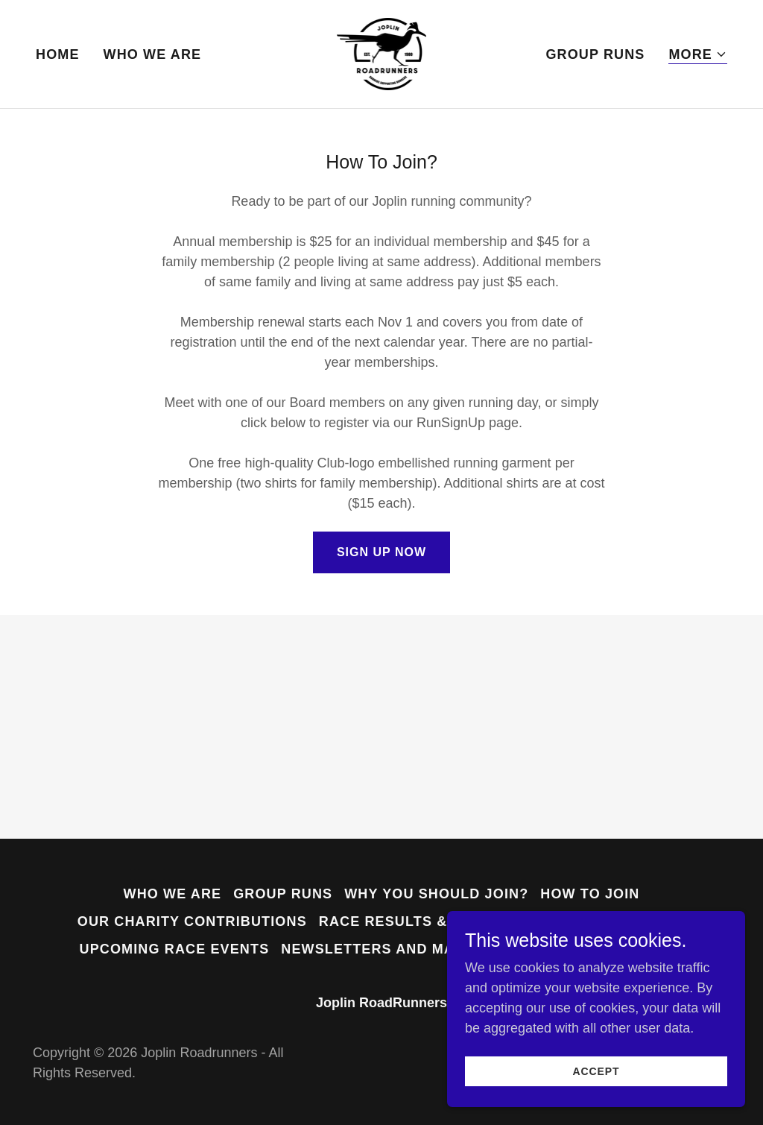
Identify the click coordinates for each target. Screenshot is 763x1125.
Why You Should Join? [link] (436, 893)
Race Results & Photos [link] (416, 921)
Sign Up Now (381, 552)
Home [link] (58, 54)
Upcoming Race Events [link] (175, 949)
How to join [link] (589, 893)
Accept (596, 1102)
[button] (697, 54)
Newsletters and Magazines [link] (400, 949)
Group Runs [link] (595, 54)
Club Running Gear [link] (605, 921)
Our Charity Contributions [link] (192, 921)
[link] (382, 52)
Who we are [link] (153, 54)
